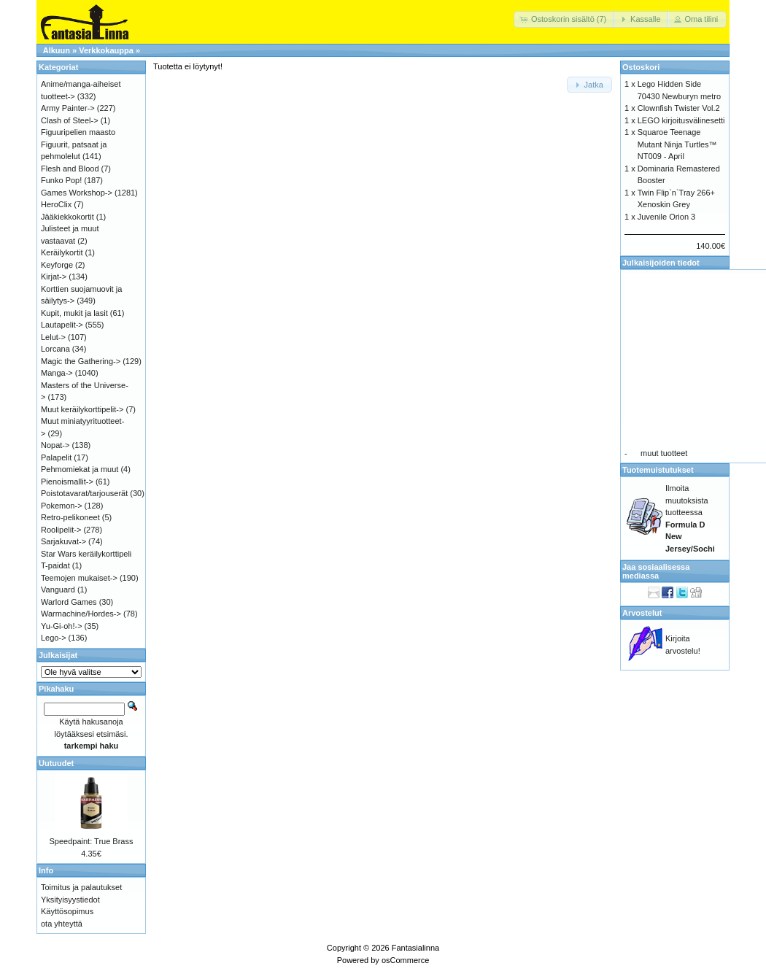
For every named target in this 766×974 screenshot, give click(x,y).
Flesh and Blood (70, 168)
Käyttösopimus (67, 911)
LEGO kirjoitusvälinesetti (681, 120)
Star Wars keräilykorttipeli (86, 553)
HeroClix (56, 204)
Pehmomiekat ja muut (79, 469)
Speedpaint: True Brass (92, 841)
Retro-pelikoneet (70, 517)
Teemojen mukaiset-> (79, 577)
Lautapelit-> (62, 324)
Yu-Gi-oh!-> (61, 626)
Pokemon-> (61, 505)
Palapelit (56, 457)
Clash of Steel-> (69, 120)
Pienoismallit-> (67, 481)
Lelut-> (53, 337)
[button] (564, 19)
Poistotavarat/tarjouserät (84, 493)
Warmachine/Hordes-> (81, 613)
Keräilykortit (61, 252)
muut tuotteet (664, 453)
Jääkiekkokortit (67, 216)
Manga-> (57, 372)
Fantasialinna (415, 947)
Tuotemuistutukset (658, 469)
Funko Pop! (61, 180)
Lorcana (55, 348)
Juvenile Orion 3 (667, 216)
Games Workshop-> (76, 192)
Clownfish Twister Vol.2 (679, 108)
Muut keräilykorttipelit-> (82, 409)
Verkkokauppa (106, 50)
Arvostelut (642, 612)
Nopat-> (55, 445)
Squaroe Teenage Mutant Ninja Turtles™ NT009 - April (677, 144)
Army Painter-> (68, 108)
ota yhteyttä (61, 923)
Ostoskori (640, 67)
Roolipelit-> (61, 529)
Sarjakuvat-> (63, 541)
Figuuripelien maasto (78, 132)
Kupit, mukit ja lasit (74, 313)
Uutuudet (56, 763)
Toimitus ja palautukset (81, 887)
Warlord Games (69, 602)
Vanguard (58, 589)
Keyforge (57, 264)
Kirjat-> (53, 276)
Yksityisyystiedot (70, 899)
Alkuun (56, 50)
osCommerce (405, 960)
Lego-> (53, 637)
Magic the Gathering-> (80, 361)
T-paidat (55, 565)
